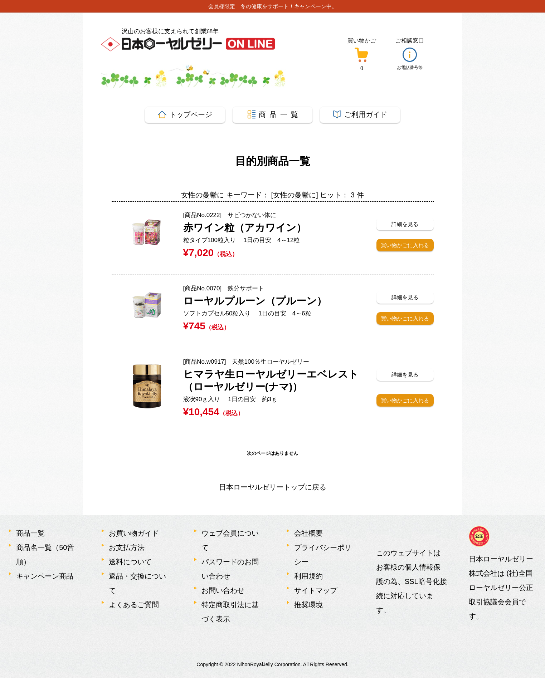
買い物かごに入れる (405, 245)
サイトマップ (315, 590)
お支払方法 (127, 547)
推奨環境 (308, 605)
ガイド (360, 114)
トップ (185, 114)
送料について (130, 562)
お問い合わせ (222, 590)
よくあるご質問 (134, 605)
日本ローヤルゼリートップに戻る (272, 487)
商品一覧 (30, 533)
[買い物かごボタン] (361, 55)
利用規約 (308, 576)
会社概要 (308, 533)
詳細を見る (404, 224)
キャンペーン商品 (44, 576)
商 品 (272, 114)
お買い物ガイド (134, 533)
